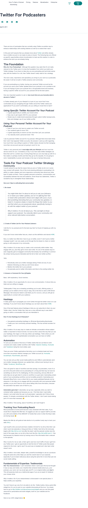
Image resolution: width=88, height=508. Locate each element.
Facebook (12, 364)
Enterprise (54, 2)
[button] (2, 22)
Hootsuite (51, 345)
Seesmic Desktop (41, 345)
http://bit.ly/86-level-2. (45, 433)
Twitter (39, 53)
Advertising (13, 4)
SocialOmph (7, 355)
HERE (52, 234)
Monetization (44, 2)
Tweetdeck (9, 347)
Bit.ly (8, 422)
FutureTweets (16, 355)
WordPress (19, 364)
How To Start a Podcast (16, 2)
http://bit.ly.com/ (16, 431)
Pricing (28, 2)
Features (35, 2)
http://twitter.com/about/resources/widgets (25, 489)
